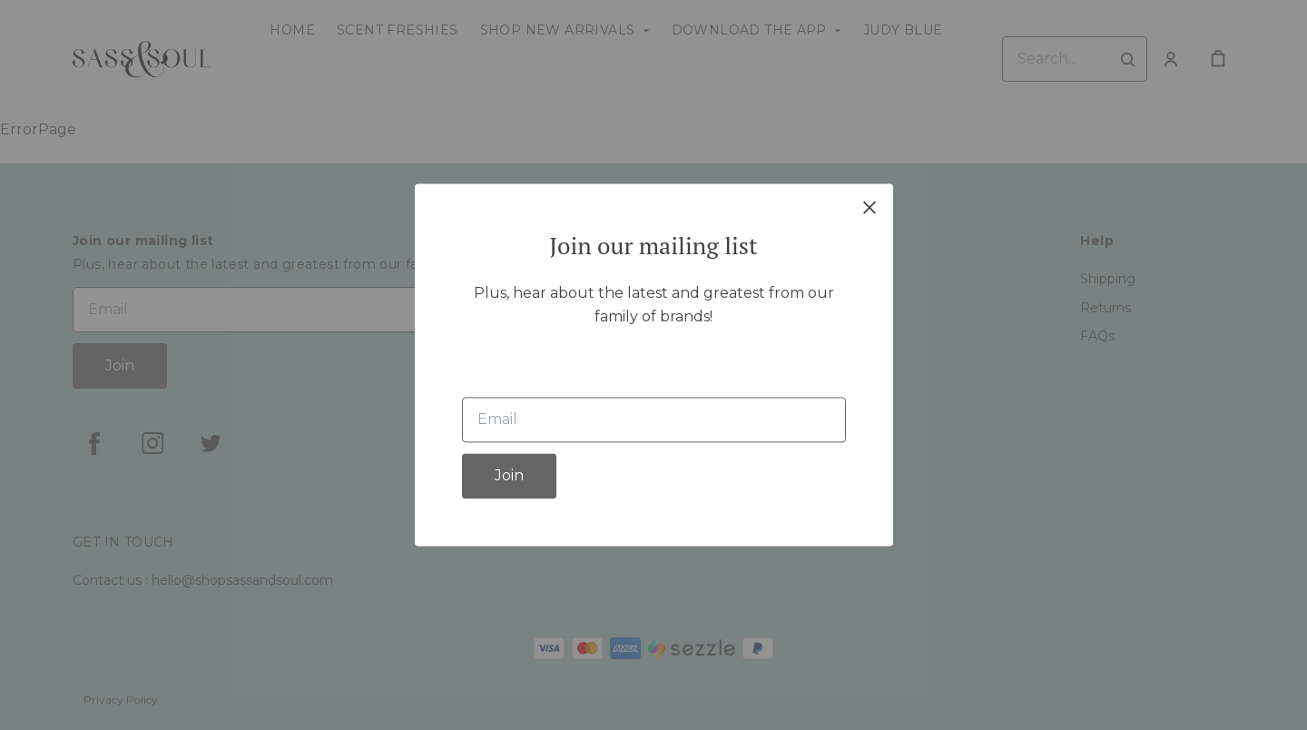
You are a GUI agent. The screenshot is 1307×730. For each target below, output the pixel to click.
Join (509, 476)
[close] (869, 207)
